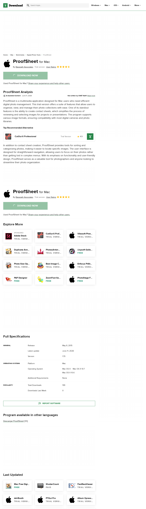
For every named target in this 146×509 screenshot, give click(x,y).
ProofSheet (31, 61)
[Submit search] (28, 5)
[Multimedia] (20, 55)
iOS (115, 5)
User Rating (58, 66)
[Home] (5, 55)
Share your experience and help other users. (49, 83)
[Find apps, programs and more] (57, 5)
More (138, 5)
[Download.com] (13, 5)
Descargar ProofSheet (13, 421)
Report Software (49, 403)
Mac (106, 5)
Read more (91, 96)
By (23, 67)
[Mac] (11, 55)
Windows (95, 5)
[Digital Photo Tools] (34, 55)
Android (125, 5)
